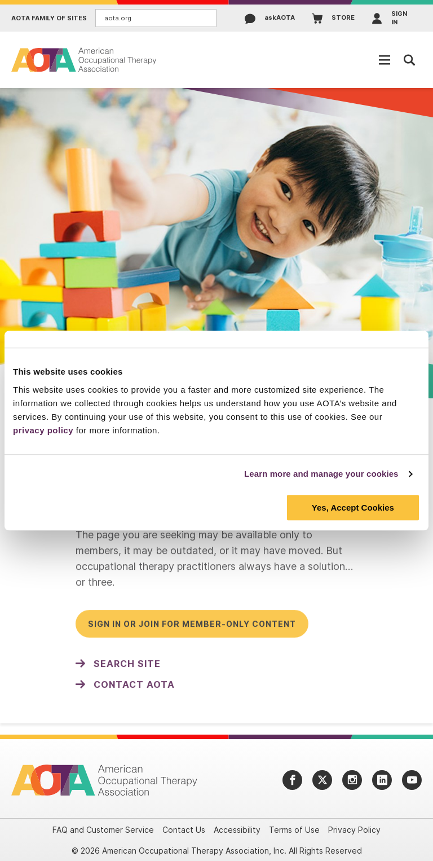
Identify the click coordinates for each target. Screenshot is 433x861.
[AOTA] (84, 59)
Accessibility (237, 829)
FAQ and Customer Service (103, 829)
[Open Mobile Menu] (384, 59)
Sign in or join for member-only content (192, 628)
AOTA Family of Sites (49, 18)
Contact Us (183, 829)
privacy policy (43, 430)
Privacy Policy (354, 829)
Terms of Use (294, 829)
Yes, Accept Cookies (353, 507)
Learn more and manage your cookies (321, 473)
